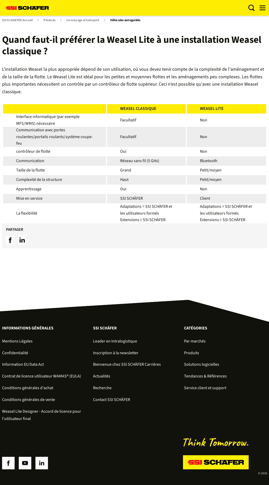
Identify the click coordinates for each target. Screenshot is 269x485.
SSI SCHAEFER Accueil (17, 20)
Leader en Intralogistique (115, 341)
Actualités (101, 376)
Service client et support (205, 388)
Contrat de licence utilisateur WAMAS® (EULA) (41, 376)
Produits (50, 20)
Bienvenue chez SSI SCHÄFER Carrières (127, 364)
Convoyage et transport (82, 20)
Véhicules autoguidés (125, 20)
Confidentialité (15, 353)
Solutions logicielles (201, 364)
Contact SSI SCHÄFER (111, 400)
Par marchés (195, 341)
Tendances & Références (205, 376)
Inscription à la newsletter (115, 353)
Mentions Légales (17, 341)
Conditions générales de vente (28, 400)
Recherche (102, 388)
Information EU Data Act (23, 364)
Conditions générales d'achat (27, 388)
